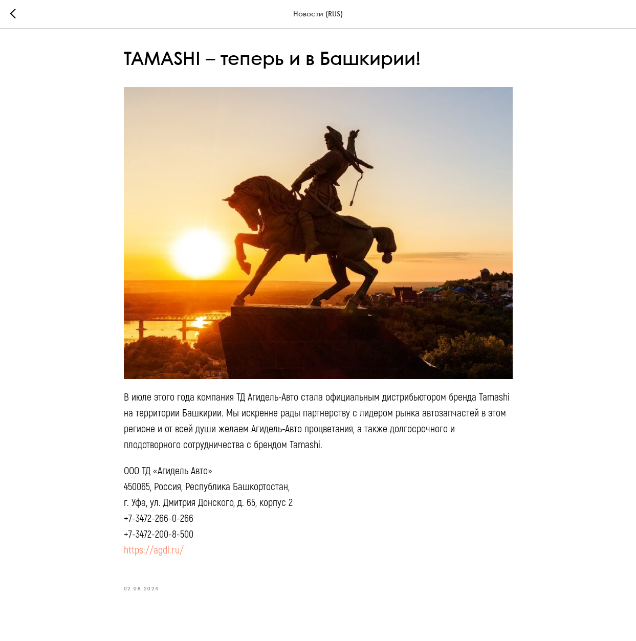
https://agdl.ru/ (154, 550)
